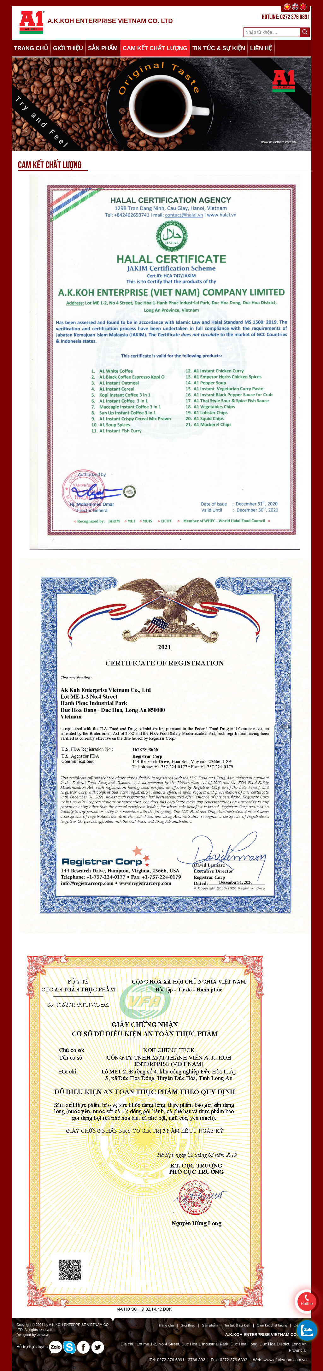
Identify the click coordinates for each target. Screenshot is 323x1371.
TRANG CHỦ (31, 48)
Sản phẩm (210, 1325)
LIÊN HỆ (261, 48)
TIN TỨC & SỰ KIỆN (218, 48)
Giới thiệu (188, 1325)
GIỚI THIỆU (68, 48)
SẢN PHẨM (103, 48)
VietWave (43, 1335)
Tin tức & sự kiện (237, 1325)
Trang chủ (166, 1325)
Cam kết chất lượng (272, 1325)
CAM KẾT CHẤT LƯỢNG (155, 48)
